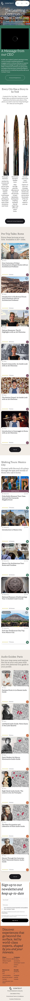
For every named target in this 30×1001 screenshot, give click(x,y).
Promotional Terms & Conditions (15, 996)
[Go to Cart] (22, 3)
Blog (3, 971)
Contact (4, 979)
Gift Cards (5, 963)
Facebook (16, 971)
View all (15, 449)
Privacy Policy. (5, 913)
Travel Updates (6, 975)
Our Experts (17, 961)
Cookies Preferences (15, 999)
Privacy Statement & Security (15, 991)
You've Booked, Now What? (7, 981)
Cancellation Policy (15, 993)
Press (15, 966)
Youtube (16, 979)
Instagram (16, 975)
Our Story (16, 959)
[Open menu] (26, 3)
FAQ (3, 973)
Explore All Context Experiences (15, 221)
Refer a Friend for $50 (8, 959)
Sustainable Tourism (19, 963)
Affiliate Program (6, 961)
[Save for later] (26, 245)
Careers (16, 964)
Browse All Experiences (15, 77)
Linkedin (16, 977)
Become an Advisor (7, 977)
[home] (8, 5)
